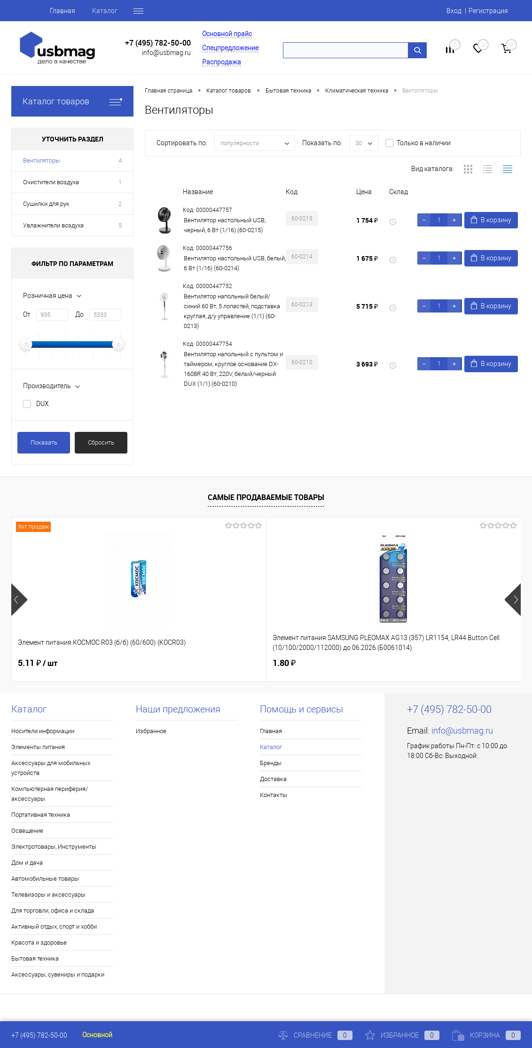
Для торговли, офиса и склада (52, 910)
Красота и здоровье (39, 942)
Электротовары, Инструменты (53, 846)
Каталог (84, 11)
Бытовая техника (35, 958)
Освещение (27, 830)
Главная (42, 11)
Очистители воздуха (51, 182)
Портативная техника (40, 814)
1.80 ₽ (199, 663)
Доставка (273, 778)
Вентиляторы (41, 160)
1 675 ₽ (367, 258)
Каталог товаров (72, 101)
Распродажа (221, 62)
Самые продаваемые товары (266, 497)
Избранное (151, 731)
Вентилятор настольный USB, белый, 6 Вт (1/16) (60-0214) (235, 263)
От (27, 314)
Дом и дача (27, 862)
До (79, 314)
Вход (454, 11)
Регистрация (488, 11)
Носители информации (42, 731)
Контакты (273, 794)
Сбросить (101, 442)
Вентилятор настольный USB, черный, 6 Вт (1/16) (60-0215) (225, 225)
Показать (44, 442)
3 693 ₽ (367, 364)
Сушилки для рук (46, 203)
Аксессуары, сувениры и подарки (57, 974)
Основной (97, 1035)
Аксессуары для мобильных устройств (50, 767)
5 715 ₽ (367, 306)
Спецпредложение (230, 48)
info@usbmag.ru (166, 52)
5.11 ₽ (37, 663)
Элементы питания (38, 747)
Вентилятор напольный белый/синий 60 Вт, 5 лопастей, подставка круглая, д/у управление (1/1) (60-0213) (232, 311)
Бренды (126, 11)
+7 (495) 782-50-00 (158, 43)
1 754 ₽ (367, 220)
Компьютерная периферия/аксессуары (49, 793)
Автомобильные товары (45, 878)
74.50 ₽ (380, 663)
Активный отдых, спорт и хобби (54, 926)
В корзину (491, 220)
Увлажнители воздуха (53, 225)
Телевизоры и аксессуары (48, 894)
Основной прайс (227, 34)
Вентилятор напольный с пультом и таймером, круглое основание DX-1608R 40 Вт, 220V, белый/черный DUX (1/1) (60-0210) (233, 369)
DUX (42, 403)
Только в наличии (424, 143)
